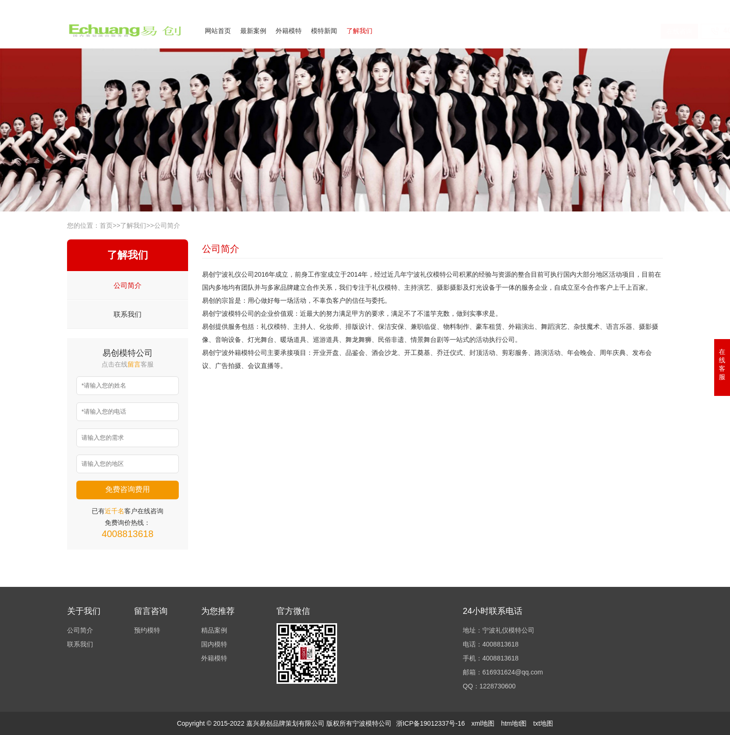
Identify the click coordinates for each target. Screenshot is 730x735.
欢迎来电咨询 (646, 6)
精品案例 (214, 630)
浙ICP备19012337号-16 (430, 723)
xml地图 (482, 723)
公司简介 (572, 6)
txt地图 (543, 723)
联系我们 (606, 6)
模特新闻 (324, 30)
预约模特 (147, 630)
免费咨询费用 (127, 489)
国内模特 (214, 644)
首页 (106, 225)
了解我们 (359, 30)
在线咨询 (570, 31)
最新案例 (253, 30)
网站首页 (218, 30)
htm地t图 (514, 723)
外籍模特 (289, 30)
